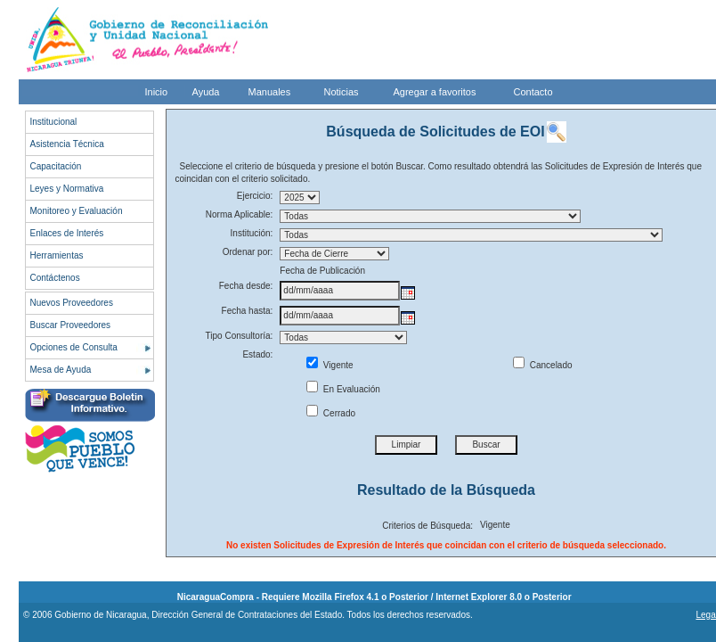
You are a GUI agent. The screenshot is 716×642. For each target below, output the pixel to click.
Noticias (341, 91)
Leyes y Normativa (67, 188)
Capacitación (56, 166)
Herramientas (57, 255)
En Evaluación (343, 389)
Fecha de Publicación (322, 271)
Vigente (330, 365)
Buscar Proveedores (70, 325)
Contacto (533, 91)
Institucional (53, 122)
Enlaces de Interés (67, 233)
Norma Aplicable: (239, 214)
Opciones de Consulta (74, 347)
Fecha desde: (246, 286)
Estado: (257, 354)
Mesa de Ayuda (61, 369)
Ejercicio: (255, 196)
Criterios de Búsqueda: (427, 526)
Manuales (269, 91)
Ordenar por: (248, 252)
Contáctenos (55, 278)
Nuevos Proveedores (71, 303)
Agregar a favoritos (435, 91)
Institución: (252, 233)
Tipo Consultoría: (239, 336)
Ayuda (206, 91)
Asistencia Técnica (67, 144)
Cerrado (330, 413)
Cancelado (543, 365)
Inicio (156, 91)
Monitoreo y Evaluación (76, 211)
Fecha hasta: (247, 311)
